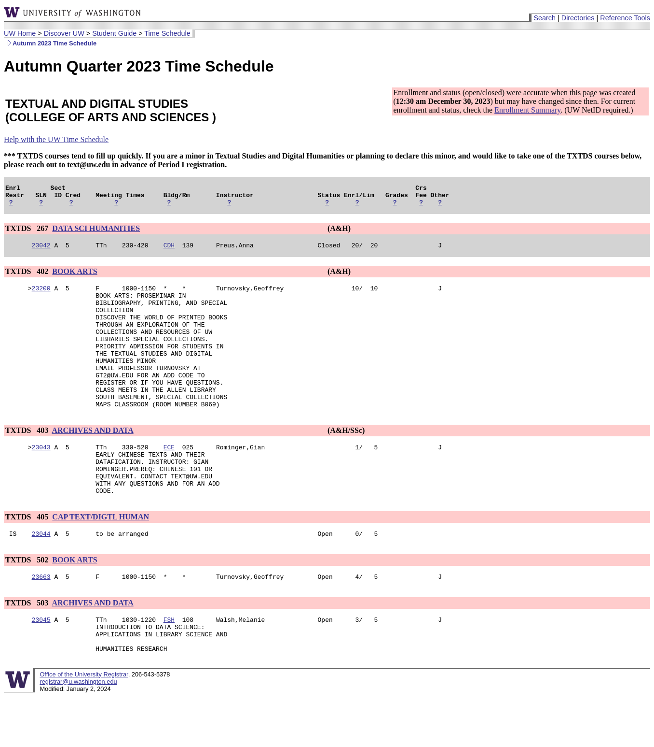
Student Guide (114, 33)
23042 (41, 250)
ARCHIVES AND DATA (92, 461)
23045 (41, 664)
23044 (41, 575)
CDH (169, 250)
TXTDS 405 (27, 557)
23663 (41, 620)
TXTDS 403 (27, 461)
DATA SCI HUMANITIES (96, 233)
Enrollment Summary (527, 110)
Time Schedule (167, 33)
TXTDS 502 (27, 602)
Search (544, 18)
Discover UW (64, 33)
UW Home (20, 33)
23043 (41, 478)
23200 (41, 295)
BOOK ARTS (74, 277)
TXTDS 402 (27, 277)
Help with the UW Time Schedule (56, 139)
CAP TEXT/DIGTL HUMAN (100, 557)
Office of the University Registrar (84, 725)
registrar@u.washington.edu (78, 732)
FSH (169, 664)
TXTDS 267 (27, 233)
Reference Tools (625, 18)
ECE (169, 478)
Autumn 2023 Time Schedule (50, 43)
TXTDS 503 (27, 646)
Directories (578, 18)
